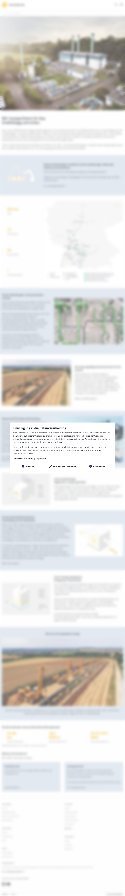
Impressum (41, 458)
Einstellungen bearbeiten (64, 466)
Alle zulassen (99, 466)
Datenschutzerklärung (23, 458)
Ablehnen (30, 466)
